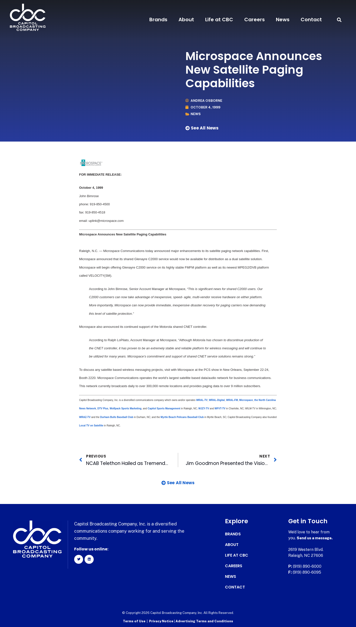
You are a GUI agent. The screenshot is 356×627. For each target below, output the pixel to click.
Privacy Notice (161, 621)
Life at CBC (219, 19)
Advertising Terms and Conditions (204, 621)
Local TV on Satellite (91, 425)
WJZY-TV (203, 408)
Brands (158, 19)
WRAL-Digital (217, 400)
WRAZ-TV (85, 417)
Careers (254, 19)
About (186, 19)
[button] (339, 20)
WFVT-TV (220, 408)
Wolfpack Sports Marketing (125, 408)
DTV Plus (102, 408)
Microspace (246, 400)
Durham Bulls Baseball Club (116, 417)
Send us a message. (316, 538)
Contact (311, 19)
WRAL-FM (232, 400)
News (282, 19)
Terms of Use (134, 621)
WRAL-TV (201, 400)
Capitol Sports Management (164, 408)
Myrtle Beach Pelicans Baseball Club (182, 417)
